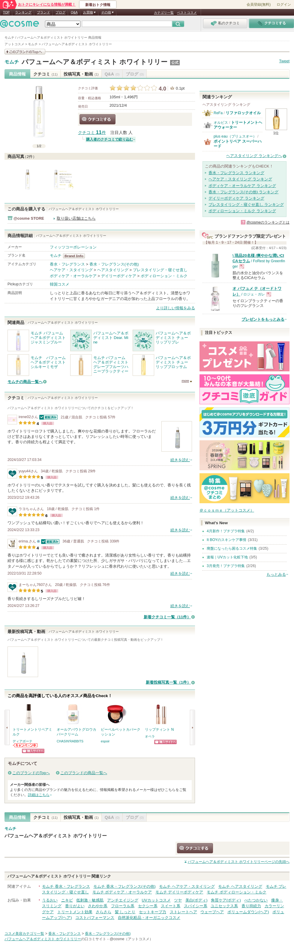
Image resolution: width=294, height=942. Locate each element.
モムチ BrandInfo (75, 256)
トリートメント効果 (74, 912)
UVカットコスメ (156, 900)
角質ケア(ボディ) (226, 900)
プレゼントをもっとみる (263, 319)
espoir (105, 741)
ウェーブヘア (212, 912)
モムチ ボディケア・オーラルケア (122, 892)
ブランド (43, 12)
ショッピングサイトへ (33, 751)
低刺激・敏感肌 (90, 900)
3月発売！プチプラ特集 (226, 566)
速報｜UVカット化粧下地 (227, 557)
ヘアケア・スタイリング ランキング (240, 179)
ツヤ (178, 900)
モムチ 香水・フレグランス (66, 886)
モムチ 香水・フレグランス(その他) (124, 886)
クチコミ (45, 74)
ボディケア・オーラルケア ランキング (242, 185)
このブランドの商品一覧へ (83, 773)
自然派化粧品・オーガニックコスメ (149, 917)
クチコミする (98, 119)
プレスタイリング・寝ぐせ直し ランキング (246, 204)
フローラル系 (122, 906)
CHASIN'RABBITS (70, 741)
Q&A (74, 12)
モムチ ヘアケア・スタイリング (187, 886)
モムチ (11, 62)
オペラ (150, 736)
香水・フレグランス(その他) (114, 264)
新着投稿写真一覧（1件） (168, 682)
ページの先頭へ (239, 862)
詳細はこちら (39, 795)
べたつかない (256, 900)
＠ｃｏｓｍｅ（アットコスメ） (227, 510)
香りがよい (75, 906)
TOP (6, 12)
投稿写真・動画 (81, 74)
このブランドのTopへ (31, 773)
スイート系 (170, 906)
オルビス (221, 122)
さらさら (103, 912)
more (185, 380)
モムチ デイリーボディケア (179, 892)
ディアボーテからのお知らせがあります (25, 745)
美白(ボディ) (196, 900)
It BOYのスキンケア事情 (226, 540)
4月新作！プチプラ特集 (226, 531)
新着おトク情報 (97, 5)
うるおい (50, 900)
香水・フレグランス (67, 264)
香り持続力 (251, 906)
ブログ (60, 12)
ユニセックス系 (224, 906)
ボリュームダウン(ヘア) (248, 912)
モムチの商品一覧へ (25, 381)
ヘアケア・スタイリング (71, 270)
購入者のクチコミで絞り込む (109, 139)
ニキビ (67, 900)
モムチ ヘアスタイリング (240, 886)
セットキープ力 (152, 912)
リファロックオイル (243, 113)
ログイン (284, 4)
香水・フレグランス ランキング (236, 173)
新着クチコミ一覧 (167, 617)
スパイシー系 (195, 906)
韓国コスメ (59, 284)
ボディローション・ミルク (164, 276)
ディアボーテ (22, 741)
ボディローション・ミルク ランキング (242, 211)
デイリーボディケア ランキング (236, 198)
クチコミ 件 (92, 132)
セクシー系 (148, 906)
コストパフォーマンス (94, 917)
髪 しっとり (125, 912)
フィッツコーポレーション (73, 247)
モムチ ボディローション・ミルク (236, 892)
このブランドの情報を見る (24, 52)
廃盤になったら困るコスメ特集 (232, 548)
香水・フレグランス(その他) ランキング (243, 192)
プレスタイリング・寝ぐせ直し (160, 270)
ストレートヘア (183, 912)
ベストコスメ (187, 12)
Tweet (284, 61)
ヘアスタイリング (112, 270)
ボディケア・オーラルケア (73, 276)
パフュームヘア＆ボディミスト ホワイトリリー (94, 62)
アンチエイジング (122, 900)
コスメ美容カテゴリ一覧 (24, 934)
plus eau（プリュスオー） (235, 136)
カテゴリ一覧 (164, 12)
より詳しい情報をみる (175, 308)
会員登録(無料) (259, 4)
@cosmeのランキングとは (268, 222)
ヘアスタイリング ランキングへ (254, 155)
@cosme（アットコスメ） (131, 939)
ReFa (218, 113)
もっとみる (276, 574)
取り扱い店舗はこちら (76, 218)
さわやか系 (97, 906)
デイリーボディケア (118, 276)
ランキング (23, 12)
